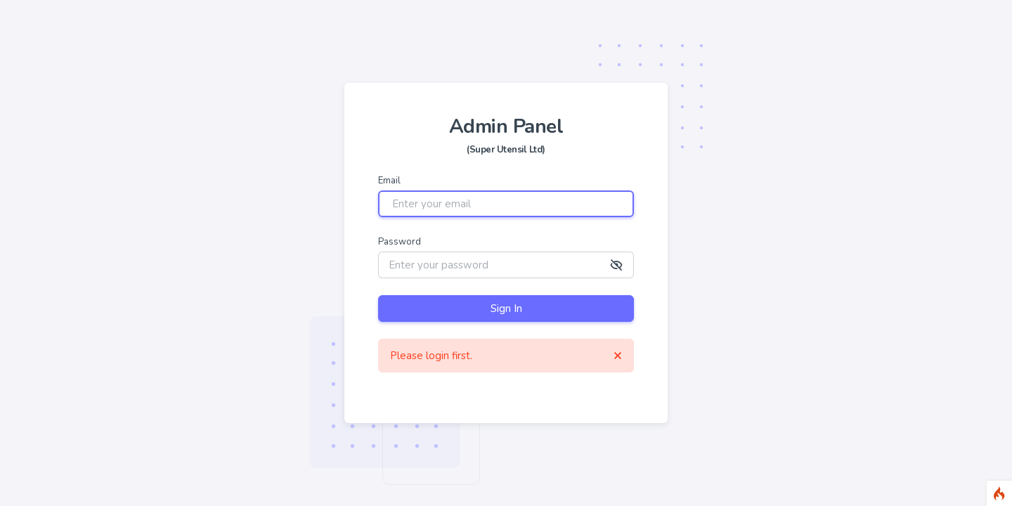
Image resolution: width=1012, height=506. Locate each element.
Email (389, 181)
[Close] (617, 355)
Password (399, 242)
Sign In (506, 308)
